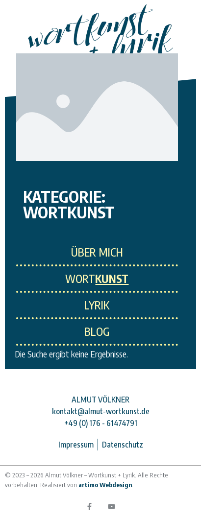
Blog (96, 331)
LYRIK (96, 305)
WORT (96, 278)
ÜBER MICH (97, 252)
